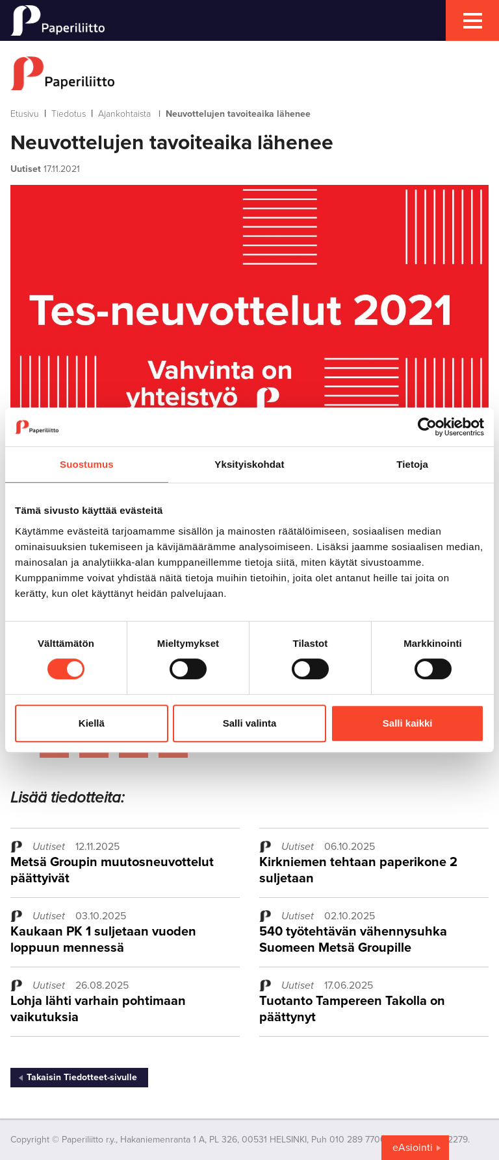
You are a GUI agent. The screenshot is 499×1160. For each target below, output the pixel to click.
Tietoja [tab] (412, 464)
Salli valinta (250, 723)
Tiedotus (68, 113)
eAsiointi (412, 1147)
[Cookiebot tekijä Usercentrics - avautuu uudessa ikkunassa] (427, 427)
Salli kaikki (408, 723)
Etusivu (24, 113)
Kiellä (92, 723)
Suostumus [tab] (87, 464)
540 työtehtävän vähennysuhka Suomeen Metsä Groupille (353, 940)
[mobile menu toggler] (472, 20)
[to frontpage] (249, 73)
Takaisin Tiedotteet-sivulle (82, 1077)
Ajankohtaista (124, 113)
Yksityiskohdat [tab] (249, 464)
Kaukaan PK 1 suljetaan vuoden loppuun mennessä (103, 940)
